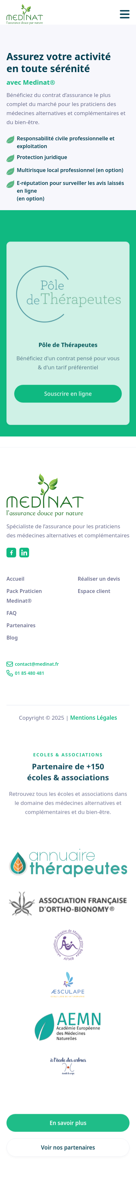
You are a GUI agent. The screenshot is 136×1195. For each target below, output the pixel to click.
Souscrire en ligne (68, 406)
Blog (12, 637)
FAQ (11, 613)
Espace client (94, 591)
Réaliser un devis (99, 578)
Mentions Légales (93, 717)
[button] (125, 14)
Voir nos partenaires (68, 1164)
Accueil (15, 578)
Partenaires (21, 625)
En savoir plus (67, 1140)
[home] (28, 14)
